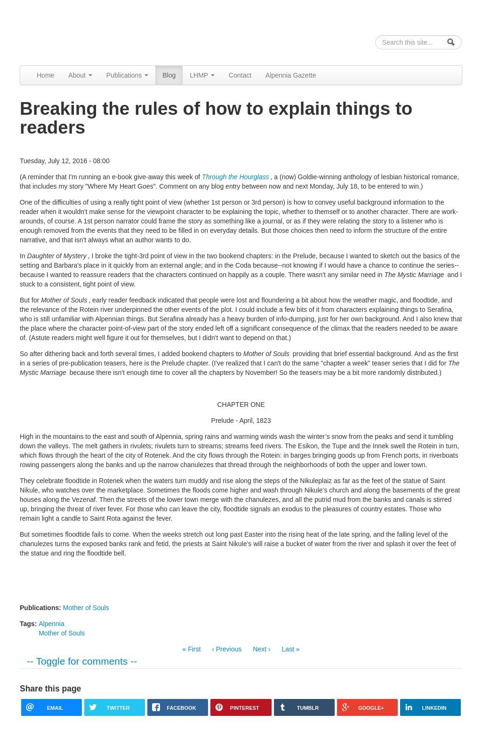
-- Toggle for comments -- (82, 661)
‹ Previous (226, 649)
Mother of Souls (86, 607)
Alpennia (68, 31)
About (80, 75)
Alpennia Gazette (290, 75)
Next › (261, 649)
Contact (240, 75)
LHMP (202, 75)
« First (191, 649)
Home (45, 75)
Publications (127, 75)
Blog (169, 75)
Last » (290, 649)
